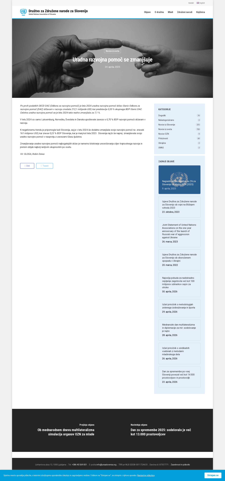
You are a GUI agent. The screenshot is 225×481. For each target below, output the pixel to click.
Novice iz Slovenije (166, 125)
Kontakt (191, 3)
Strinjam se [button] (213, 475)
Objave (147, 12)
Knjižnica (200, 12)
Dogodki (162, 115)
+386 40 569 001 (79, 464)
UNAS (161, 147)
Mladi (170, 12)
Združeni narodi (184, 12)
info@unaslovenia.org (106, 464)
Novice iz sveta (112, 51)
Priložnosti (163, 138)
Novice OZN (163, 134)
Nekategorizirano (166, 120)
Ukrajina (162, 143)
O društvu (159, 12)
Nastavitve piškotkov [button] (146, 475)
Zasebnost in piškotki (180, 464)
